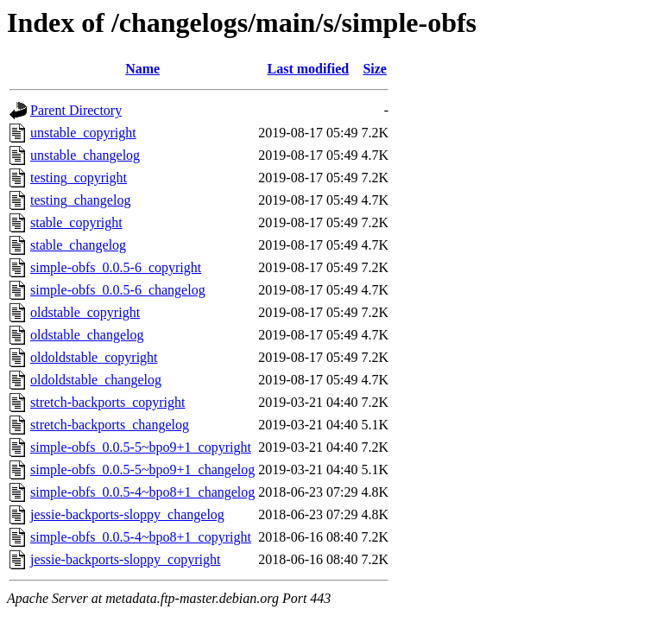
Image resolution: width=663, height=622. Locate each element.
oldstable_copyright (85, 312)
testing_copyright (78, 177)
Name (142, 68)
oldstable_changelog (87, 334)
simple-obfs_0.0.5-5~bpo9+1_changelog (142, 469)
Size (375, 68)
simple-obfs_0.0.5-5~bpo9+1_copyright (140, 447)
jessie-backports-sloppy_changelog (127, 514)
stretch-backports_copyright (108, 402)
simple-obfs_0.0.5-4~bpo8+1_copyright (140, 537)
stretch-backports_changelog (109, 424)
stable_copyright (76, 222)
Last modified (309, 68)
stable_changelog (78, 245)
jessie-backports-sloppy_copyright (125, 559)
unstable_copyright (83, 132)
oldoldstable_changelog (95, 379)
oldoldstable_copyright (94, 357)
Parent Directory (76, 110)
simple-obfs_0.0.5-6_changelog (117, 289)
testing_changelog (80, 200)
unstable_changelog (85, 155)
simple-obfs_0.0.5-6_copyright (115, 267)
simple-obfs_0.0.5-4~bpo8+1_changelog (142, 492)
